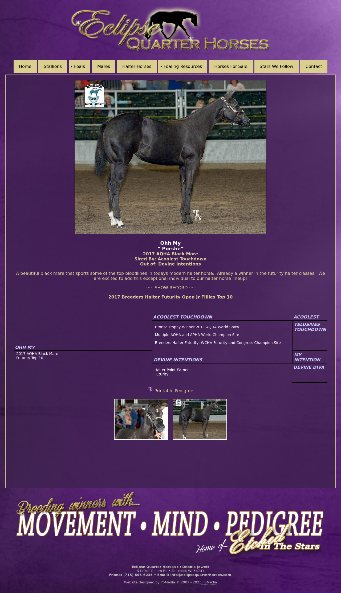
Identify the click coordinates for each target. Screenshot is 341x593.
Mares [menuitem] (103, 66)
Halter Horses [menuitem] (136, 66)
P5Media (209, 582)
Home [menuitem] (25, 66)
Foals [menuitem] (79, 66)
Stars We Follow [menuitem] (276, 66)
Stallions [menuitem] (53, 66)
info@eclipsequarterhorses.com (200, 575)
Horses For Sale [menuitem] (230, 66)
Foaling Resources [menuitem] (183, 66)
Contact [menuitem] (314, 66)
